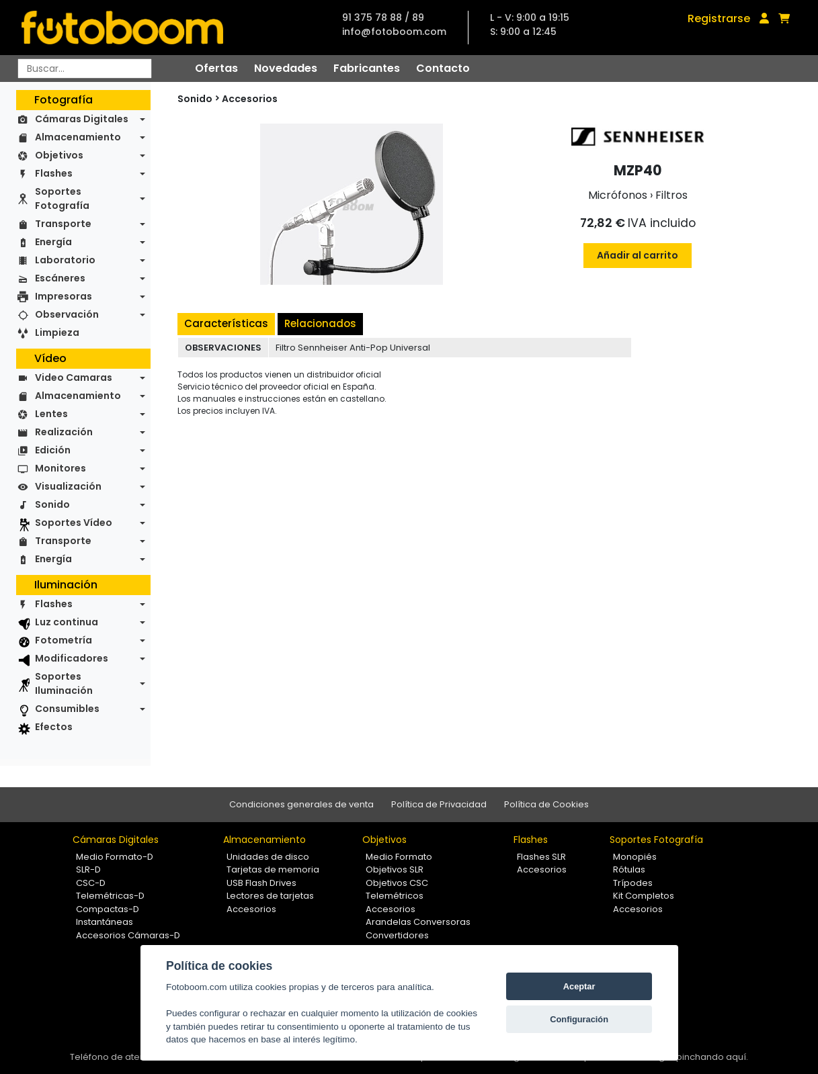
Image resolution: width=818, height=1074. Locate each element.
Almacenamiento (78, 137)
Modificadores (71, 658)
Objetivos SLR (394, 869)
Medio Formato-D (114, 856)
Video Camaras (73, 377)
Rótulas (629, 869)
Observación (67, 314)
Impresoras (63, 296)
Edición (53, 450)
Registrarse (719, 18)
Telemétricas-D (110, 895)
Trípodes (633, 883)
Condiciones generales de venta (301, 804)
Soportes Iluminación (64, 683)
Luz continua (66, 622)
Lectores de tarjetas (270, 895)
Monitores (60, 468)
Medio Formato (399, 856)
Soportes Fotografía (62, 198)
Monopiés (635, 856)
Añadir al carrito (637, 255)
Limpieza (57, 332)
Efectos (54, 726)
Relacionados (320, 323)
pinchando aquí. (712, 1056)
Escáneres (60, 278)
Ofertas (216, 68)
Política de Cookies (546, 804)
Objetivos (59, 155)
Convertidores (397, 935)
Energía (53, 242)
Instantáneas (104, 921)
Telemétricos (394, 895)
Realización (64, 432)
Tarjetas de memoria (273, 869)
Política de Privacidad (439, 804)
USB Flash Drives (261, 883)
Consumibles (67, 708)
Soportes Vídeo (73, 522)
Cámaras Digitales (81, 119)
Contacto (443, 68)
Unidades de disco (268, 856)
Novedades (285, 68)
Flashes (54, 173)
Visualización (68, 486)
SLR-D (88, 869)
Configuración (579, 1019)
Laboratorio (65, 260)
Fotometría (63, 640)
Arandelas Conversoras (418, 921)
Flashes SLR (541, 856)
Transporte (63, 223)
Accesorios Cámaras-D (128, 935)
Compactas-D (107, 909)
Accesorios (250, 98)
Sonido (52, 504)
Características (226, 323)
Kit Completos (643, 895)
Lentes (51, 413)
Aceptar (579, 986)
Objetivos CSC (397, 883)
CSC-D (91, 883)
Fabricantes (366, 68)
